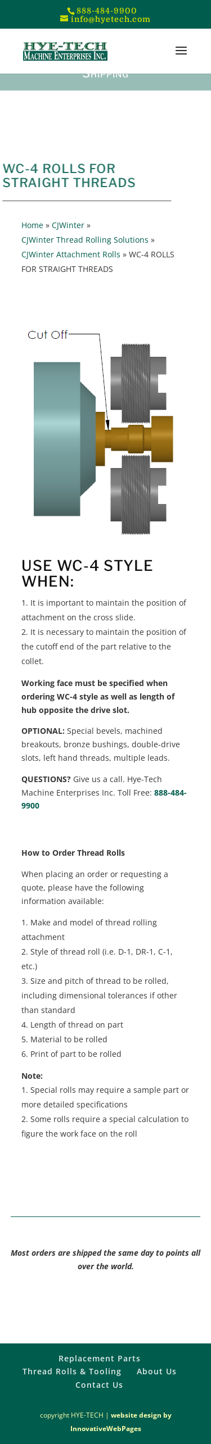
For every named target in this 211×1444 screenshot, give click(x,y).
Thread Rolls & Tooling (72, 1371)
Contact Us (99, 1384)
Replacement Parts (100, 1358)
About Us (157, 1371)
